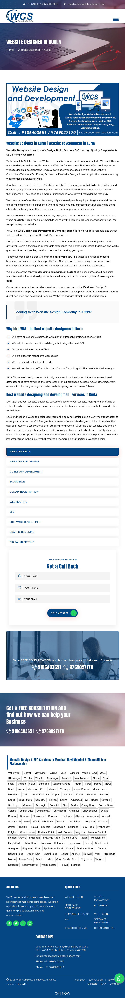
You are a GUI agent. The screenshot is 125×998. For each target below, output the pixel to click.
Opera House (27, 835)
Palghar (12, 835)
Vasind (54, 775)
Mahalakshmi (99, 840)
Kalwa (63, 802)
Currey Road (89, 808)
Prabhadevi (104, 830)
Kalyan (53, 802)
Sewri (32, 786)
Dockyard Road (87, 851)
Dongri (71, 851)
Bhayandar (38, 819)
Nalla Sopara (65, 835)
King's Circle (14, 846)
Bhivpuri (24, 819)
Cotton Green (107, 808)
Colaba (12, 813)
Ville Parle (48, 824)
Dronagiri (41, 808)
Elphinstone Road (54, 851)
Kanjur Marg (25, 802)
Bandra (55, 862)
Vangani (75, 775)
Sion (105, 780)
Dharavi (103, 851)
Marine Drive (70, 840)
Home (10, 49)
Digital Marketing (22, 543)
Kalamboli (76, 802)
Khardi (79, 797)
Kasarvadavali (43, 868)
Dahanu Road (16, 857)
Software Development (26, 523)
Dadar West (34, 857)
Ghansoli (28, 808)
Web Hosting (19, 502)
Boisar (65, 857)
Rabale (78, 786)
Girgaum (27, 851)
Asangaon (93, 819)
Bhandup (53, 819)
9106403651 (34, 4)
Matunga (65, 791)
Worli (36, 824)
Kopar (55, 797)
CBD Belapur (90, 813)
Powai (89, 846)
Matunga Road (51, 840)
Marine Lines (100, 791)
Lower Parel (41, 862)
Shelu (11, 786)
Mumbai (66, 780)
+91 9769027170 (54, 974)
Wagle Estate (62, 868)
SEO (12, 513)
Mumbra (32, 791)
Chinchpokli (60, 813)
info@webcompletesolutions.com (86, 4)
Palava (77, 868)
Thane (96, 780)
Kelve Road (31, 846)
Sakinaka (73, 830)
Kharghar (68, 797)
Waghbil (12, 868)
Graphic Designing (22, 533)
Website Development (25, 461)
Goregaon (13, 851)
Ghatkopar (14, 808)
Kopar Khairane (40, 797)
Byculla (105, 813)
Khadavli (92, 797)
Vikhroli (28, 775)
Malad (84, 840)
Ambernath (14, 824)
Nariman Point (47, 835)
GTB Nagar (91, 802)
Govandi (106, 802)
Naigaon (80, 835)
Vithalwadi (14, 775)
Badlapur (67, 819)
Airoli (27, 824)
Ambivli (106, 819)
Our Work (111, 987)
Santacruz (59, 830)
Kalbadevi (60, 846)
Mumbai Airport (17, 840)
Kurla (25, 797)
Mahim (27, 862)
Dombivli (55, 808)
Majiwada (102, 862)
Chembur (74, 813)
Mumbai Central (97, 835)
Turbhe (28, 780)
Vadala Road (90, 775)
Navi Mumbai (82, 780)
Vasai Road (76, 824)
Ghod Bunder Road (82, 862)
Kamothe (40, 802)
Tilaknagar (53, 780)
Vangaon (91, 824)
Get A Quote (96, 987)
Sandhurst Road (62, 786)
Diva (65, 808)
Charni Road (51, 857)
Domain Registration (24, 492)
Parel (89, 786)
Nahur (21, 791)
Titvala (39, 780)
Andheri (76, 857)
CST (42, 791)
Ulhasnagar (14, 780)
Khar (65, 862)
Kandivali (46, 846)
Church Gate (26, 813)
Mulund (53, 791)
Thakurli (23, 830)
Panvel (99, 786)
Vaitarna (104, 824)
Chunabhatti (43, 813)
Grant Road (102, 846)
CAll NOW (62, 993)
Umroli (11, 830)
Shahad (22, 786)
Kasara (104, 797)
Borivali (88, 857)
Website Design (20, 451)
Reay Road (88, 830)
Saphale (45, 830)
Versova (61, 824)
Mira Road (14, 862)
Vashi (64, 775)
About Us (79, 987)
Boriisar (12, 819)
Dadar (75, 808)
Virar (99, 857)
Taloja (34, 830)
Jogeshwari (75, 846)
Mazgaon (34, 840)
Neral (11, 791)
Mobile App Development (27, 472)
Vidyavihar (41, 775)
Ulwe (104, 775)
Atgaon (79, 819)
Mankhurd (13, 797)
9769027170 (50, 4)
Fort (38, 851)
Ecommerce (17, 482)
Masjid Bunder (82, 791)
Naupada (26, 868)
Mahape (89, 868)
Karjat (11, 802)
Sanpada (44, 786)
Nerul (109, 786)
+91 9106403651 (54, 969)
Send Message (64, 615)
